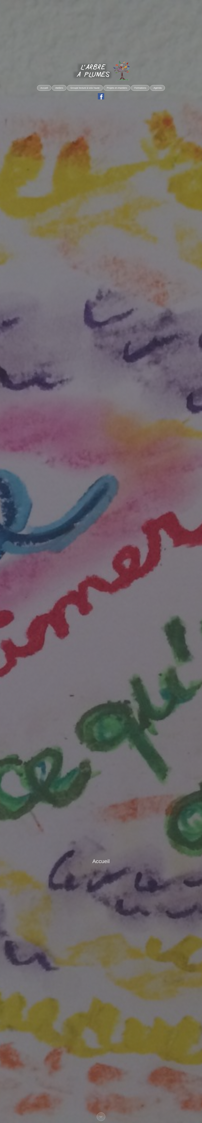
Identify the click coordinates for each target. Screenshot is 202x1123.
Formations (140, 87)
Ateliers (59, 87)
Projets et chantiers (117, 87)
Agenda (158, 87)
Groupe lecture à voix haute (84, 87)
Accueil (44, 87)
